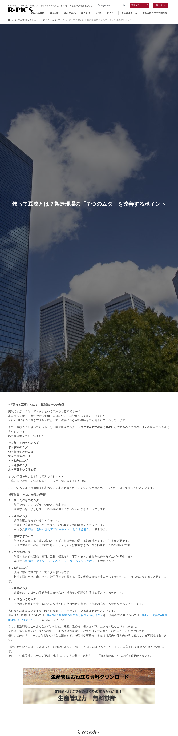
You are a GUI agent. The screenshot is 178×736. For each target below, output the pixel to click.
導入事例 (85, 13)
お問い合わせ (160, 5)
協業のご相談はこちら (81, 6)
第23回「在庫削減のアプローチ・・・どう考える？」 (58, 529)
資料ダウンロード (139, 5)
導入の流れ (70, 13)
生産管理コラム (129, 13)
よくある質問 (60, 6)
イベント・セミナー (105, 13)
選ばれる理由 (37, 13)
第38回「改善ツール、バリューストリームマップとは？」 (61, 560)
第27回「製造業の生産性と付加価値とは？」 (75, 615)
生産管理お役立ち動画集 (154, 13)
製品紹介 (54, 13)
